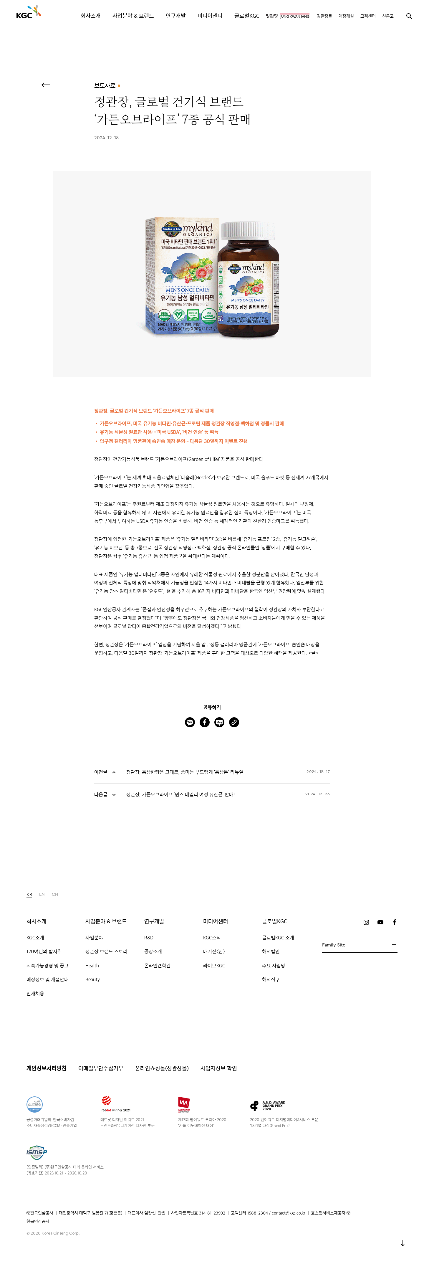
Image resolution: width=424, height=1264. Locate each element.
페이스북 (395, 922)
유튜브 (380, 922)
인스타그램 (366, 922)
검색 (409, 16)
